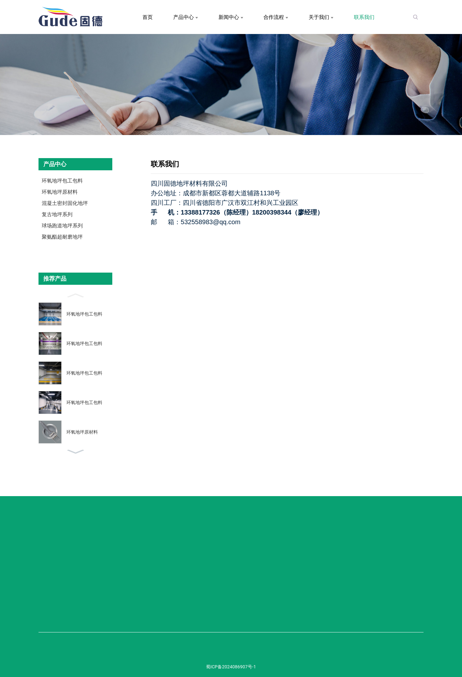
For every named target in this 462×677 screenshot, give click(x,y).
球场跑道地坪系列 (62, 225)
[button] (75, 295)
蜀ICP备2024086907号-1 (231, 666)
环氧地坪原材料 (60, 192)
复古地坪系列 (57, 214)
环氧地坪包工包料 (62, 180)
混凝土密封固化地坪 (65, 203)
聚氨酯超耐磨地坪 (62, 237)
